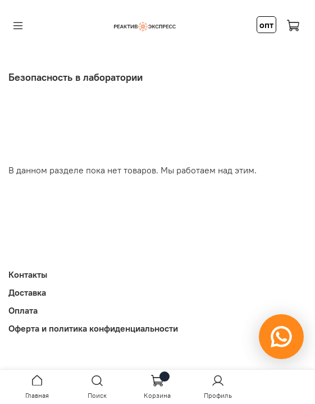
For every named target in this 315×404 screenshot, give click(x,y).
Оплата (23, 310)
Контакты (27, 274)
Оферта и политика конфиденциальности (93, 328)
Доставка (27, 292)
